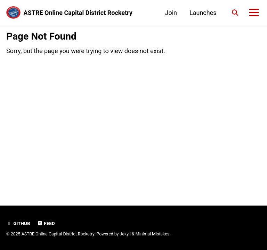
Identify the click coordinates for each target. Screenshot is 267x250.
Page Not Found (41, 36)
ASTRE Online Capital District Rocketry (78, 12)
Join (171, 12)
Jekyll (125, 234)
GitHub (18, 223)
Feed (46, 223)
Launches (203, 12)
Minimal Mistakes (152, 234)
